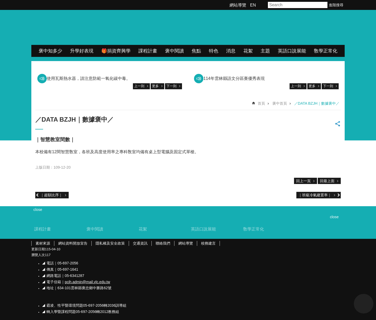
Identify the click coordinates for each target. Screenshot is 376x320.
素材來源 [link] (43, 243)
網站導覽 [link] (238, 5)
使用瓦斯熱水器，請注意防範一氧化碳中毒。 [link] (88, 78)
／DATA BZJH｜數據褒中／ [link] (316, 103)
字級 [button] (262, 5)
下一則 (171, 86)
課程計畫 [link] (147, 51)
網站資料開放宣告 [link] (72, 243)
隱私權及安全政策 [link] (110, 243)
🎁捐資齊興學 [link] (116, 51)
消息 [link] (231, 51)
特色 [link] (213, 51)
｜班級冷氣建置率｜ (314, 195)
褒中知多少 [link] (50, 51)
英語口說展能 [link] (292, 51)
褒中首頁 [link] (279, 103)
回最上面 (327, 181)
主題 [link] (265, 51)
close (334, 217)
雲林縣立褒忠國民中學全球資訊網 (86, 27)
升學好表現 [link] (81, 51)
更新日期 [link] (38, 249)
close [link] (37, 210)
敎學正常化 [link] (325, 51)
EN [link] (253, 5)
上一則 (139, 86)
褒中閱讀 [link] (174, 51)
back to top (363, 303)
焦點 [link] (196, 51)
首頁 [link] (261, 103)
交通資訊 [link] (140, 243)
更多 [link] (155, 86)
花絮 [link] (248, 51)
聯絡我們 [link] (163, 243)
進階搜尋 (336, 5)
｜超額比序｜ (51, 195)
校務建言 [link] (208, 243)
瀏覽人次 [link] (38, 255)
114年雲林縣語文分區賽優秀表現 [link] (234, 78)
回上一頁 (303, 181)
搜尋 (323, 5)
